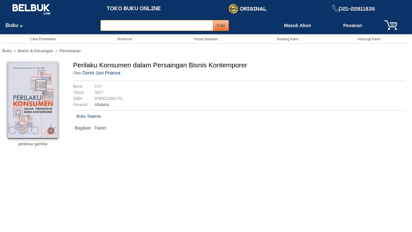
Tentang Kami (287, 39)
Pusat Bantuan (206, 39)
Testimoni (124, 39)
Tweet (100, 127)
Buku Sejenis (89, 116)
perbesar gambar (32, 144)
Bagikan (83, 127)
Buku (16, 25)
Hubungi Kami (369, 39)
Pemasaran (69, 50)
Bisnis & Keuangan (35, 50)
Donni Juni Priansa (101, 72)
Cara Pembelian (43, 39)
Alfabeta (102, 104)
